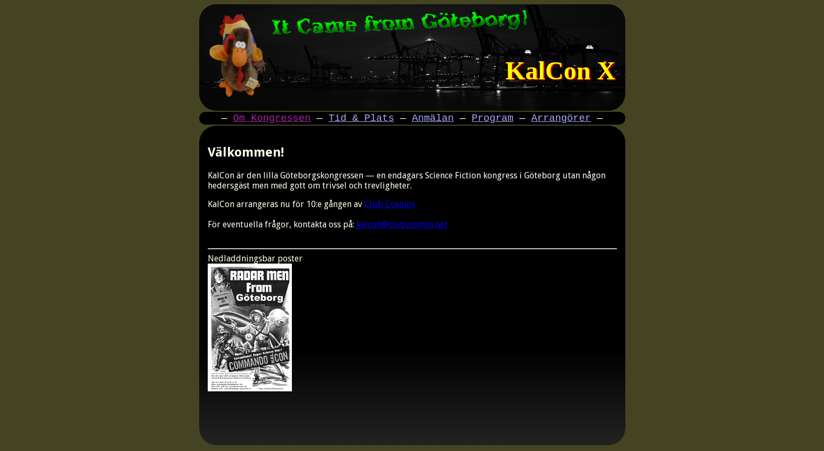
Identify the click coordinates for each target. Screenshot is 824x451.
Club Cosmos (389, 206)
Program (492, 119)
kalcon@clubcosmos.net (401, 226)
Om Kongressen (272, 119)
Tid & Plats (361, 119)
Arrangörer (561, 119)
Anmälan (433, 119)
